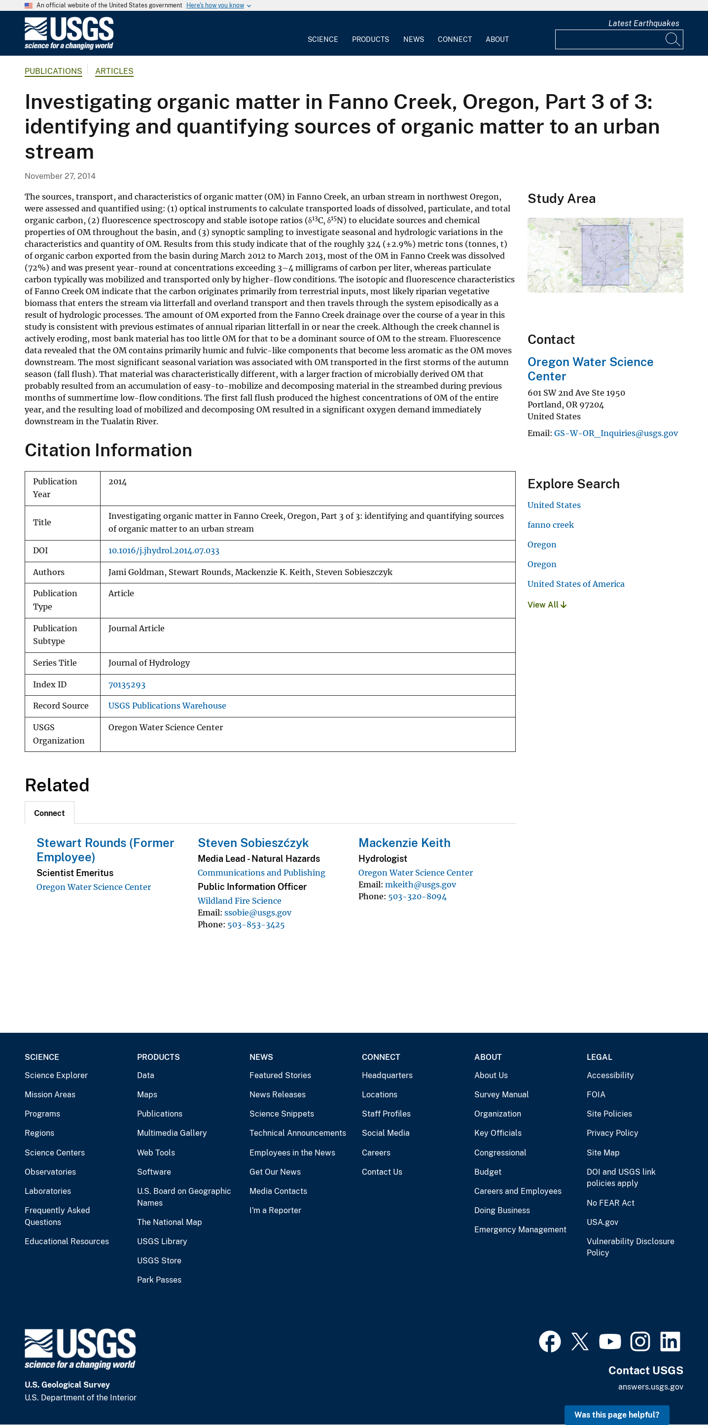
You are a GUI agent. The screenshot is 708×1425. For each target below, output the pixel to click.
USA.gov (602, 1222)
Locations (379, 1094)
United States (554, 505)
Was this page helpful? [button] (617, 1415)
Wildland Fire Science (240, 901)
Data (145, 1075)
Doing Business (502, 1210)
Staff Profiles (386, 1114)
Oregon (542, 544)
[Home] (69, 47)
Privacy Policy (612, 1133)
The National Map (169, 1222)
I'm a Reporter (275, 1210)
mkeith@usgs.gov (420, 884)
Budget (487, 1172)
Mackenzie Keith (404, 842)
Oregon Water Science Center (93, 887)
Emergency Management (520, 1229)
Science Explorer (56, 1075)
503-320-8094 (417, 896)
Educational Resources (67, 1241)
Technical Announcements (297, 1133)
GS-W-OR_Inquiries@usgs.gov (616, 433)
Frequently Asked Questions (57, 1216)
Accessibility (610, 1075)
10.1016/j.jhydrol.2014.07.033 (163, 550)
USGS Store (159, 1260)
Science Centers (55, 1152)
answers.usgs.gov (650, 1386)
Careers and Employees (518, 1191)
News (413, 39)
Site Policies (609, 1114)
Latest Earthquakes (643, 23)
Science (323, 39)
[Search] (673, 39)
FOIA (596, 1094)
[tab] (49, 812)
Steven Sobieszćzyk (253, 842)
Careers (376, 1152)
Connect (455, 39)
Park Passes (159, 1280)
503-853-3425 (256, 924)
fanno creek (551, 525)
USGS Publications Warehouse (167, 706)
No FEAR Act (611, 1203)
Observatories (50, 1172)
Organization (497, 1114)
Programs (42, 1114)
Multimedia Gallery (172, 1133)
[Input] (619, 39)
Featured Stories (280, 1075)
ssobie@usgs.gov (257, 912)
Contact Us (382, 1172)
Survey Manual (501, 1094)
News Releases (277, 1094)
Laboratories (48, 1191)
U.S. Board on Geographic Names (184, 1197)
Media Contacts (278, 1191)
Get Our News (275, 1172)
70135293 (126, 684)
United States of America (576, 584)
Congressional (500, 1152)
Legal (599, 1057)
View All (547, 605)
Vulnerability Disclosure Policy (630, 1247)
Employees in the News (292, 1152)
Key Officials (498, 1133)
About (497, 39)
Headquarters (387, 1075)
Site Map (603, 1152)
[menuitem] (323, 33)
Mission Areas (50, 1094)
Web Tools (156, 1152)
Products (370, 39)
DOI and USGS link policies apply (621, 1177)
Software (154, 1172)
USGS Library (162, 1241)
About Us (491, 1075)
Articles (114, 71)
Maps (147, 1094)
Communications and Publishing (261, 873)
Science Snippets (281, 1114)
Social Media (386, 1133)
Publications (53, 71)
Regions (39, 1133)
